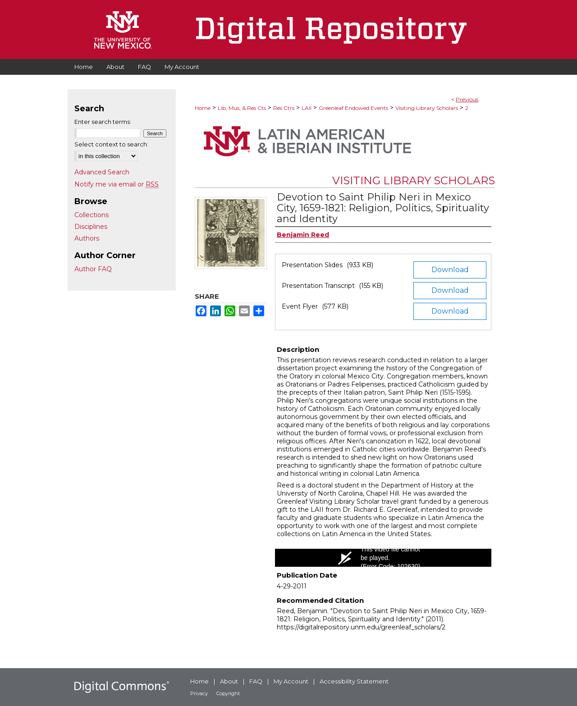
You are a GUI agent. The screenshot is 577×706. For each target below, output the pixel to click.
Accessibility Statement (354, 681)
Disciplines (90, 227)
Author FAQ (93, 269)
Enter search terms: (102, 121)
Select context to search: (111, 144)
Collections (91, 215)
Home (203, 108)
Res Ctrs (283, 108)
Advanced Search (101, 172)
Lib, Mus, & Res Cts (242, 108)
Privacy (199, 693)
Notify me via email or (116, 184)
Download (450, 269)
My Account (291, 681)
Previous (467, 99)
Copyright (228, 693)
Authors (86, 238)
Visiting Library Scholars (426, 108)
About (229, 681)
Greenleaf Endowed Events (353, 108)
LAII (306, 108)
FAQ (255, 681)
